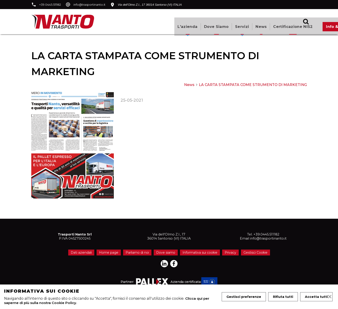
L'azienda (114, 24)
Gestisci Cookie (255, 252)
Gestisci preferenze (244, 291)
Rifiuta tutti (284, 291)
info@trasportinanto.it (89, 4)
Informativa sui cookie (199, 252)
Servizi (171, 24)
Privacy (230, 252)
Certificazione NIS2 (224, 24)
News (192, 24)
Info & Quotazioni (276, 24)
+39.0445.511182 (50, 4)
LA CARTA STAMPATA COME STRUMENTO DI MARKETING (253, 85)
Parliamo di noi (137, 252)
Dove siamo (144, 24)
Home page (108, 252)
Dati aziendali (81, 252)
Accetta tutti (238, 300)
